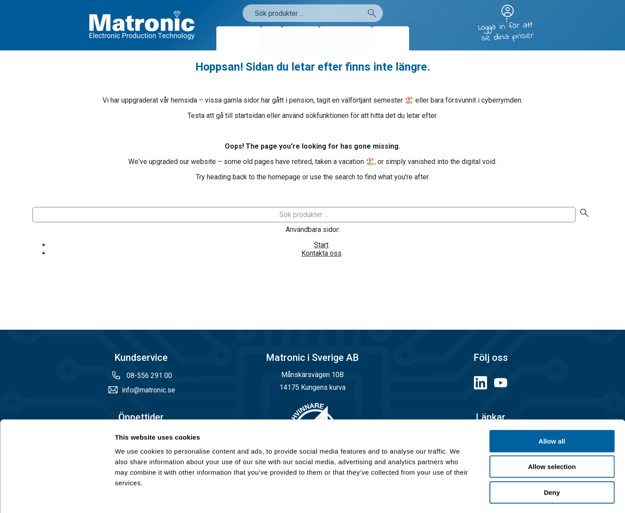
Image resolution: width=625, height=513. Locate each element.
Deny (552, 457)
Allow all (552, 406)
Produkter (239, 38)
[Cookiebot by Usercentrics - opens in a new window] (56, 495)
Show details (459, 495)
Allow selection (552, 431)
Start (321, 245)
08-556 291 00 (148, 375)
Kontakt (390, 38)
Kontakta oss (321, 253)
